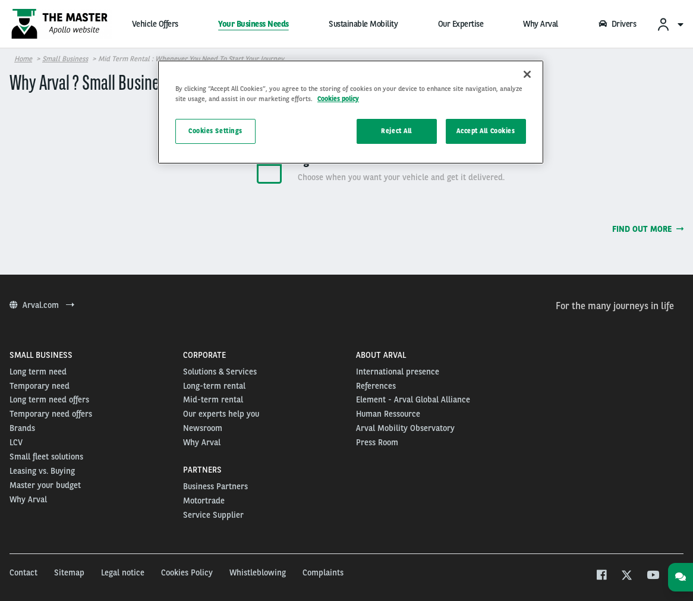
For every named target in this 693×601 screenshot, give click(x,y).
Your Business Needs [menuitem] (253, 24)
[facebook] (601, 576)
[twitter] (626, 576)
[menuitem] (669, 24)
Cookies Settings (215, 131)
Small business (65, 59)
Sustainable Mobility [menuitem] (363, 24)
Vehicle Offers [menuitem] (155, 24)
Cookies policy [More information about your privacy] (338, 99)
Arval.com (42, 305)
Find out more (647, 229)
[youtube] (652, 576)
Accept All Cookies (485, 131)
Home (23, 59)
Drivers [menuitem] (617, 24)
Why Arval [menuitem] (540, 24)
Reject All (396, 131)
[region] (351, 112)
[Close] (527, 74)
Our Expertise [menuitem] (461, 24)
